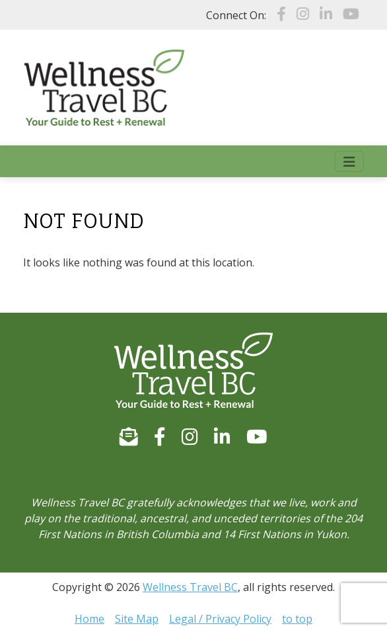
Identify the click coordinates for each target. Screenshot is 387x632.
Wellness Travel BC (190, 587)
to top (297, 619)
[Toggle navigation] (349, 161)
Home (89, 619)
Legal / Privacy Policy (220, 619)
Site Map (136, 619)
